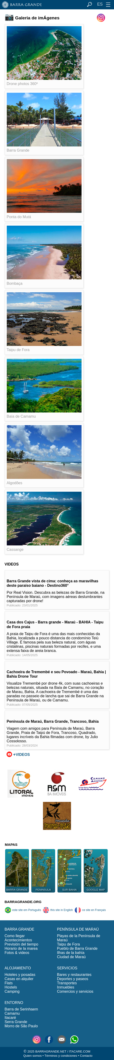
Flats (9, 983)
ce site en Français (90, 910)
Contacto (86, 1055)
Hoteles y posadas (20, 975)
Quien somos (32, 1055)
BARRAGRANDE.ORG (23, 902)
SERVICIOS (67, 968)
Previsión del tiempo (21, 944)
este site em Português (23, 910)
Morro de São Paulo (21, 1026)
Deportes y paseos (72, 979)
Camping (12, 991)
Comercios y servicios (75, 991)
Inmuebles (65, 987)
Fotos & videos (17, 953)
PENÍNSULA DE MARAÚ (78, 929)
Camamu (12, 1013)
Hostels (11, 987)
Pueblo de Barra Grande (77, 948)
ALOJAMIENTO (18, 968)
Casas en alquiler (19, 979)
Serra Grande (16, 1022)
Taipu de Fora (68, 944)
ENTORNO (14, 1003)
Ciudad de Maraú (71, 957)
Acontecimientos (18, 940)
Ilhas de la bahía (70, 953)
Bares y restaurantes (74, 975)
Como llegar (15, 936)
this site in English (58, 910)
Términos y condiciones (60, 1055)
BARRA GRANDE (19, 929)
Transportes (67, 983)
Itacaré (10, 1018)
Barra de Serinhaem (21, 1009)
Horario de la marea (21, 948)
